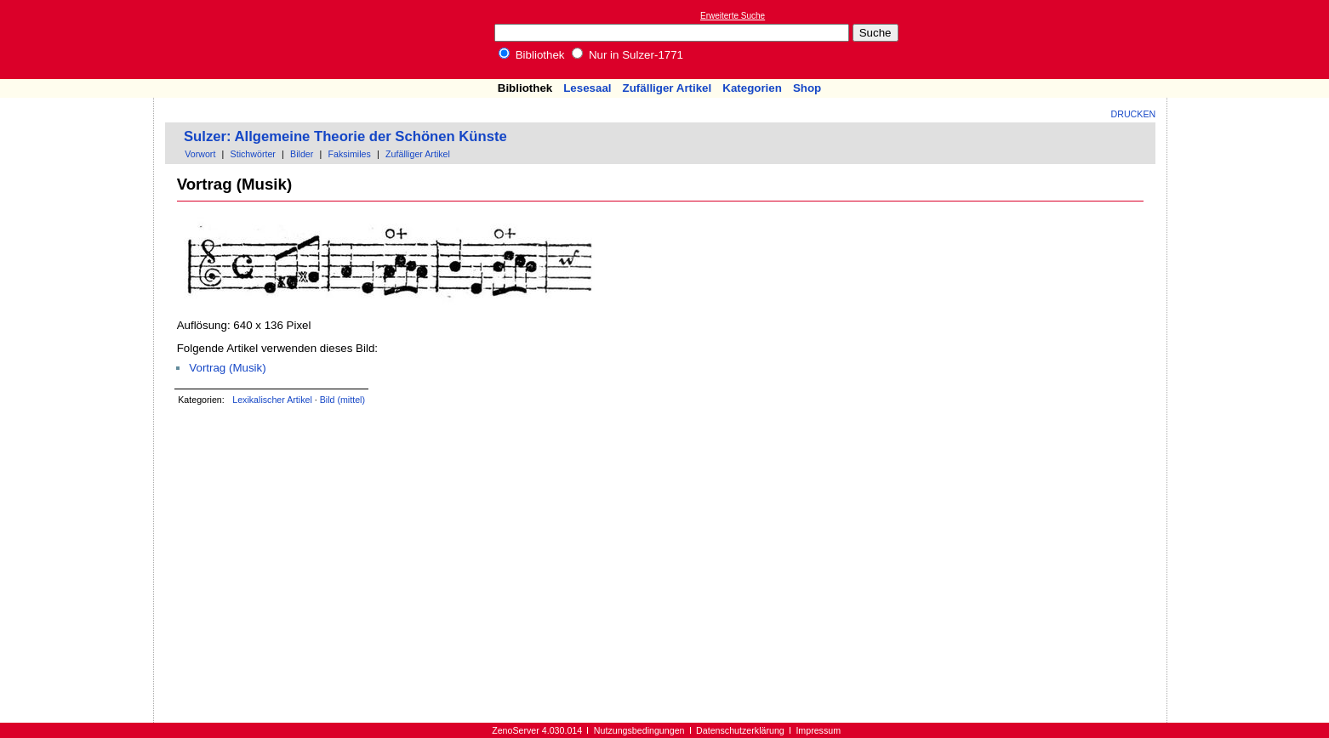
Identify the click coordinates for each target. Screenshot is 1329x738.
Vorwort (200, 154)
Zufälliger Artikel (667, 88)
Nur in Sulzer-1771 (627, 54)
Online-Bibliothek (81, 39)
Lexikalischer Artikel (272, 400)
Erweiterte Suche (732, 15)
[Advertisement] (1250, 39)
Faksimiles (349, 154)
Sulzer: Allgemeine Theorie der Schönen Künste (345, 136)
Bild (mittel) (342, 400)
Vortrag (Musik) (227, 367)
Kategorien (752, 88)
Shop (807, 88)
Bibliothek (532, 54)
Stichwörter (253, 154)
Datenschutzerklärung (740, 730)
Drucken (1133, 114)
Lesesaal (587, 88)
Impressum (818, 730)
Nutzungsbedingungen (639, 730)
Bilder (301, 154)
